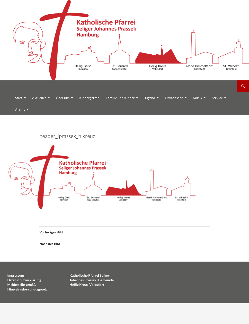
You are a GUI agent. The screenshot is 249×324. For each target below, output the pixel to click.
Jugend (149, 98)
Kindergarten (89, 98)
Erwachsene (174, 98)
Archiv (20, 109)
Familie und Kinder (120, 98)
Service (217, 98)
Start (18, 98)
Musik (197, 98)
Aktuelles (39, 98)
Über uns (63, 98)
